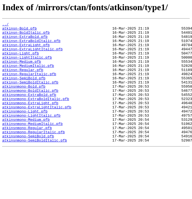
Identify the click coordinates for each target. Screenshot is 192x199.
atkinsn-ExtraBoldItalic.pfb (31, 44)
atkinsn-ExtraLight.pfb (26, 49)
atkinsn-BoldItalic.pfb (26, 34)
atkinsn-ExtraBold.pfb (25, 39)
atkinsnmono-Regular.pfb (27, 149)
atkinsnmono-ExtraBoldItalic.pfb (35, 114)
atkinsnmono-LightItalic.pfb (31, 134)
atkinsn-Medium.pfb (21, 69)
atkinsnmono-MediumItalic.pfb (32, 144)
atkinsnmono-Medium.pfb (26, 139)
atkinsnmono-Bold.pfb (23, 99)
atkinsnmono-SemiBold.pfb (28, 159)
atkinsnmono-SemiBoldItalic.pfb (34, 164)
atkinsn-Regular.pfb (22, 79)
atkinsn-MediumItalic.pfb (28, 74)
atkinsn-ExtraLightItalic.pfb (32, 54)
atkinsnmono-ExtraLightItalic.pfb (36, 124)
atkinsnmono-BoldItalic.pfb (30, 104)
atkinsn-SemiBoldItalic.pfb (30, 94)
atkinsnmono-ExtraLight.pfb (30, 119)
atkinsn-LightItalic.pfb (27, 64)
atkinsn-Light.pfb (20, 59)
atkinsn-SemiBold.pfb (23, 89)
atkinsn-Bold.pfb (19, 29)
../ (5, 24)
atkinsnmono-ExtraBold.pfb (29, 109)
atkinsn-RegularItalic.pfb (29, 84)
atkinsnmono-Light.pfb (25, 129)
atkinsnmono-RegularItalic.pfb (33, 154)
